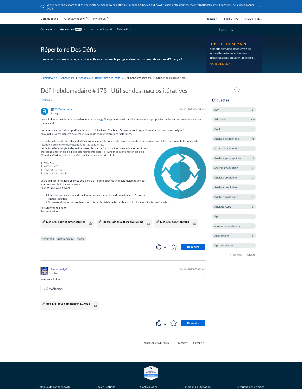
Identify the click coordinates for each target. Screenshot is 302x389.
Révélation (54, 289)
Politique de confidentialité (54, 386)
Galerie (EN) (124, 29)
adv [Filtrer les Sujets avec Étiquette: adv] (216, 109)
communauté (49, 18)
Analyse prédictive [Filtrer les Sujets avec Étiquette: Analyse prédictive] (225, 187)
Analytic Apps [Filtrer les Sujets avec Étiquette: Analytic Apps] (222, 206)
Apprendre (71, 29)
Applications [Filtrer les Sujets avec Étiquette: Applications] (221, 235)
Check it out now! (151, 4)
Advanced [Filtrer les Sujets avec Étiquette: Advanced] (220, 119)
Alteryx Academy (76, 18)
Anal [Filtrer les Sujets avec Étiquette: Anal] (217, 129)
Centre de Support (100, 29)
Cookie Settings (105, 386)
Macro (81, 238)
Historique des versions (250, 386)
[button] (204, 114)
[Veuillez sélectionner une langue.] (211, 19)
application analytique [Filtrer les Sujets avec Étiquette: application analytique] (227, 226)
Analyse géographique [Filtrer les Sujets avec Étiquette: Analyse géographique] (227, 158)
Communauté (49, 77)
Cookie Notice (148, 386)
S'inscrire (231, 18)
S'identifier (252, 18)
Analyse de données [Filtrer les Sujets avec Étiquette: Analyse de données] (226, 138)
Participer (47, 29)
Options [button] (45, 99)
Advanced (48, 238)
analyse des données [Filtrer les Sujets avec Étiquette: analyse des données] (227, 148)
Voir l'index (220, 63)
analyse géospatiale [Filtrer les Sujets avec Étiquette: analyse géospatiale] (226, 167)
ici (101, 119)
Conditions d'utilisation (197, 386)
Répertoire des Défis (107, 77)
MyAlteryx (101, 18)
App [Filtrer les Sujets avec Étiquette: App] (216, 216)
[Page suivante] (252, 254)
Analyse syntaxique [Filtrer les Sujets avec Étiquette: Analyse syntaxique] (226, 196)
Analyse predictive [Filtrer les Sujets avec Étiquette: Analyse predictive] (225, 177)
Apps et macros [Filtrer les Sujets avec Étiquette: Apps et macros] (223, 245)
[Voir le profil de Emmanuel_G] (59, 269)
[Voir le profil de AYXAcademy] (63, 109)
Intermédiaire (65, 238)
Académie (85, 77)
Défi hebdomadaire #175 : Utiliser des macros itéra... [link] (156, 77)
